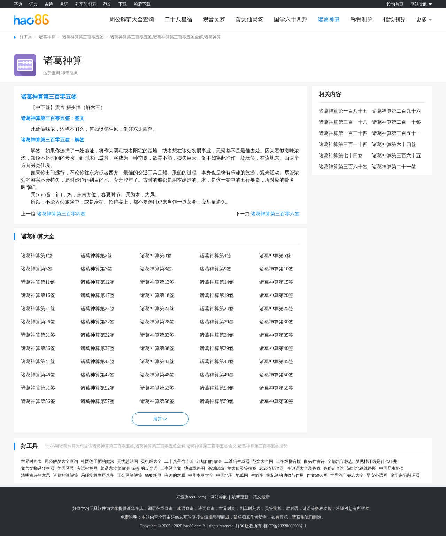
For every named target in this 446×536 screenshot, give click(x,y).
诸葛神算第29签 (217, 321)
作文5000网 (317, 475)
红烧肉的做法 (209, 461)
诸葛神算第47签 (97, 374)
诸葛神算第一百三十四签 (343, 134)
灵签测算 (273, 508)
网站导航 (218, 497)
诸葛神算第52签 (97, 388)
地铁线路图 (194, 468)
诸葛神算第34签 (217, 335)
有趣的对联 (174, 475)
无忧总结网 (127, 461)
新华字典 (135, 508)
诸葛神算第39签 (217, 348)
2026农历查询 (271, 468)
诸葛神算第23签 (157, 308)
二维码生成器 (236, 461)
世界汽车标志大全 (347, 475)
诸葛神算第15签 (276, 282)
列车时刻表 (85, 4)
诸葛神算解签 (65, 475)
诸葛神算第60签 (276, 401)
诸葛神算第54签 (217, 388)
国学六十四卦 (290, 19)
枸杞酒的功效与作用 (285, 475)
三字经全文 (170, 468)
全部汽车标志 (340, 461)
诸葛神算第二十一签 (394, 166)
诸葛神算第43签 (157, 361)
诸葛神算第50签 (276, 374)
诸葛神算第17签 (97, 295)
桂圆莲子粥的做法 (97, 461)
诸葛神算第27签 (97, 321)
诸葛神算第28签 (157, 321)
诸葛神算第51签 (38, 388)
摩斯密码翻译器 (405, 475)
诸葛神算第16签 (38, 295)
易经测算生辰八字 (97, 475)
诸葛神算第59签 (217, 401)
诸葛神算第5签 (275, 255)
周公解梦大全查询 (131, 19)
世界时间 (227, 508)
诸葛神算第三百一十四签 (343, 145)
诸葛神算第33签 (157, 335)
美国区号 (65, 468)
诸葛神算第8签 (156, 268)
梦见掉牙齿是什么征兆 (376, 461)
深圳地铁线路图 (361, 468)
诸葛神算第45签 (276, 361)
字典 (18, 4)
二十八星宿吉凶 (179, 461)
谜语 (306, 508)
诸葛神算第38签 (157, 348)
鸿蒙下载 (142, 4)
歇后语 (292, 508)
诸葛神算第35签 (276, 335)
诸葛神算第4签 (215, 255)
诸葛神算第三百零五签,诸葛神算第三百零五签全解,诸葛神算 (165, 37)
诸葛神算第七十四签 (341, 155)
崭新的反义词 (144, 468)
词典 (33, 4)
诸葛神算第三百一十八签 (343, 123)
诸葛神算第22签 (97, 308)
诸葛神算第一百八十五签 (343, 111)
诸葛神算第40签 (276, 348)
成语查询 (185, 508)
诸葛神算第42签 (97, 361)
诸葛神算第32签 (97, 335)
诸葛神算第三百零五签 (83, 37)
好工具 (26, 37)
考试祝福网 (87, 468)
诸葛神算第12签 (97, 282)
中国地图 (224, 475)
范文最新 (261, 497)
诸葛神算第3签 (156, 255)
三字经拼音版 (288, 461)
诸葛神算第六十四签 (394, 144)
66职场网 (153, 475)
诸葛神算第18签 (157, 295)
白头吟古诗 (314, 461)
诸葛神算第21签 (38, 308)
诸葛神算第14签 (217, 282)
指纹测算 (394, 19)
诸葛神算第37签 (97, 348)
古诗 (49, 4)
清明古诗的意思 (35, 475)
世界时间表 (31, 461)
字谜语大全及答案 (304, 468)
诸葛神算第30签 (276, 321)
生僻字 (257, 475)
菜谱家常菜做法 (115, 468)
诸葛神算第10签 (276, 268)
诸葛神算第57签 (97, 401)
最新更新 (240, 497)
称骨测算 (362, 19)
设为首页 (395, 4)
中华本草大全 (200, 475)
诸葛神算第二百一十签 (396, 122)
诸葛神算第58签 (157, 401)
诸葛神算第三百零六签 (275, 213)
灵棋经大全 (151, 461)
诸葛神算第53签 (157, 388)
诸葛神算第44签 (217, 361)
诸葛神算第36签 (38, 348)
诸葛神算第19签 (217, 295)
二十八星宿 (178, 19)
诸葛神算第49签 (217, 374)
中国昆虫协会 (391, 468)
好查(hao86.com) (191, 497)
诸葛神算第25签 (276, 308)
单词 (64, 4)
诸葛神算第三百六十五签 (396, 156)
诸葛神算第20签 (276, 295)
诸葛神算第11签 (38, 282)
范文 (107, 4)
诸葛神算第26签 (38, 321)
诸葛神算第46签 (38, 374)
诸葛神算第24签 (217, 308)
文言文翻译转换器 (37, 468)
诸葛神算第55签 (276, 388)
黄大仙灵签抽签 (241, 468)
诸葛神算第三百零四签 (61, 213)
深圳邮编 (216, 468)
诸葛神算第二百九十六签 (396, 111)
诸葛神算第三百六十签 (343, 166)
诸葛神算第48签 (157, 374)
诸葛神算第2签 (96, 255)
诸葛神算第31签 (38, 335)
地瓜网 (242, 475)
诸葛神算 (329, 19)
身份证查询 (333, 468)
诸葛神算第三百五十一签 (396, 134)
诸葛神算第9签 (215, 268)
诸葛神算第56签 (38, 401)
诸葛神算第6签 (37, 268)
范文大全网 (262, 461)
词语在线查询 (160, 508)
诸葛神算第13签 (157, 282)
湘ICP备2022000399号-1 (284, 525)
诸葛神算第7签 (96, 268)
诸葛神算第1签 (37, 255)
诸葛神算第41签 (38, 361)
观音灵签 (214, 19)
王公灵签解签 (129, 475)
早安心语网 (377, 475)
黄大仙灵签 (249, 19)
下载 (122, 4)
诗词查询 (206, 508)
